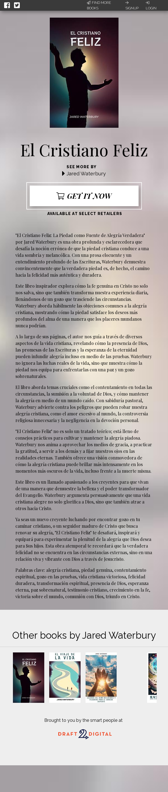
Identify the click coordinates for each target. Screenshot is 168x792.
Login (151, 5)
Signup (132, 5)
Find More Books (99, 5)
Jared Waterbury (86, 173)
